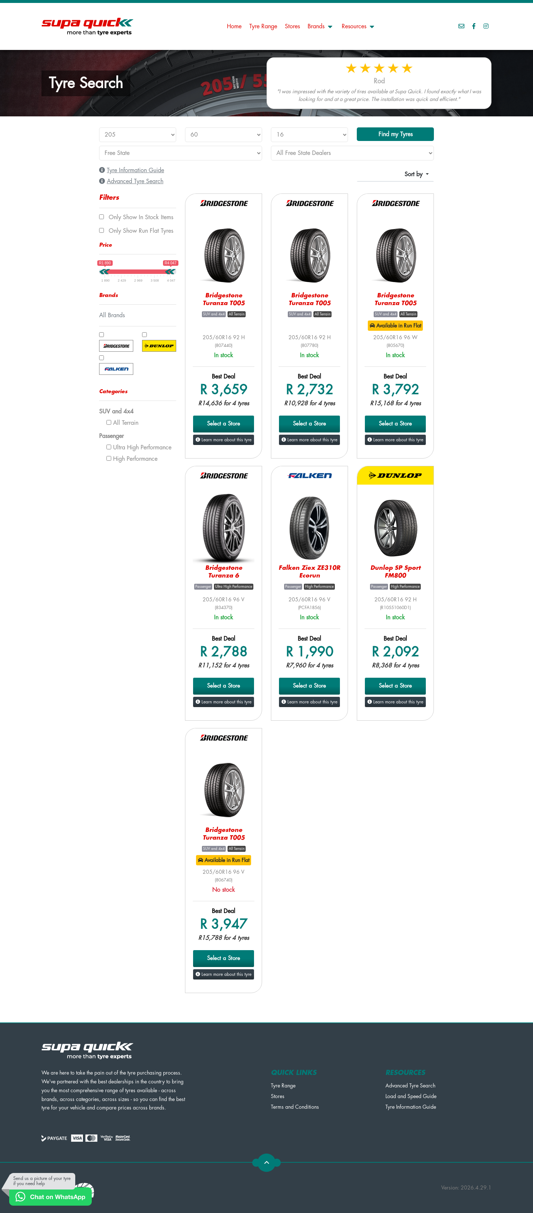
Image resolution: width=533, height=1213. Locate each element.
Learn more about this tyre (223, 440)
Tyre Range (263, 26)
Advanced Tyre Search (410, 1085)
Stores (292, 26)
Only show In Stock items (136, 217)
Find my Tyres (395, 134)
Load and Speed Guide (410, 1096)
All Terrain (122, 423)
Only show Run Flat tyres (136, 231)
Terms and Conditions (295, 1106)
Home (234, 26)
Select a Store (223, 424)
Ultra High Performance (138, 447)
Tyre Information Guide (410, 1106)
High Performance (131, 459)
